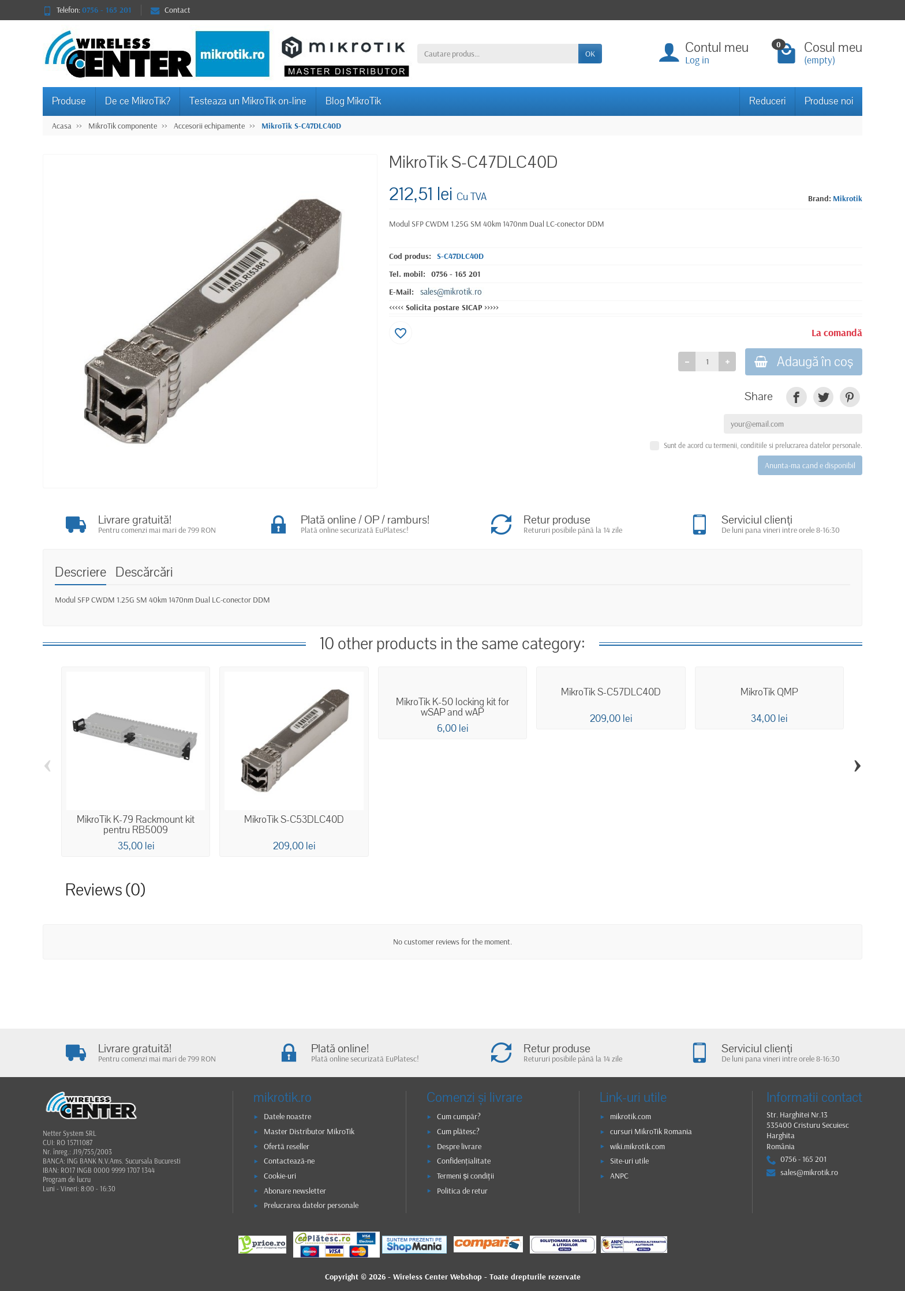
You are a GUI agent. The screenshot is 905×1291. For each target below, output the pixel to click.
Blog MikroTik (353, 101)
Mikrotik (847, 198)
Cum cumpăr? (459, 1116)
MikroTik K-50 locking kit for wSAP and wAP (452, 707)
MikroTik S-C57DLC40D (611, 692)
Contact (170, 10)
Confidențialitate (464, 1160)
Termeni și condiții (465, 1175)
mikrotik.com (630, 1116)
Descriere (80, 572)
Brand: (819, 198)
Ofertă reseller (286, 1146)
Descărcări (144, 572)
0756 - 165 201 (456, 274)
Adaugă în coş (803, 362)
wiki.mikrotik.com (637, 1146)
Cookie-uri (280, 1175)
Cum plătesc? (458, 1131)
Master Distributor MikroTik (309, 1131)
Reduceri (767, 101)
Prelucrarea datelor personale (311, 1205)
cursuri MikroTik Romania (651, 1131)
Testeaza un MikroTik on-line (247, 101)
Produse (69, 101)
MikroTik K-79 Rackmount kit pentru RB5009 (136, 825)
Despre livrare (459, 1146)
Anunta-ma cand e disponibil (810, 465)
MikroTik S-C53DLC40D (294, 819)
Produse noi (829, 101)
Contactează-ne (289, 1160)
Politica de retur (462, 1190)
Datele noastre (287, 1116)
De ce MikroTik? (137, 101)
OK (590, 53)
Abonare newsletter (295, 1190)
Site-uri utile (629, 1160)
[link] (796, 397)
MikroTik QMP (769, 692)
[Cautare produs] (497, 53)
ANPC (619, 1175)
